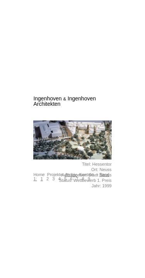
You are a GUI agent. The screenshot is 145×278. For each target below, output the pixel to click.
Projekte (55, 174)
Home (38, 174)
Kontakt (86, 174)
